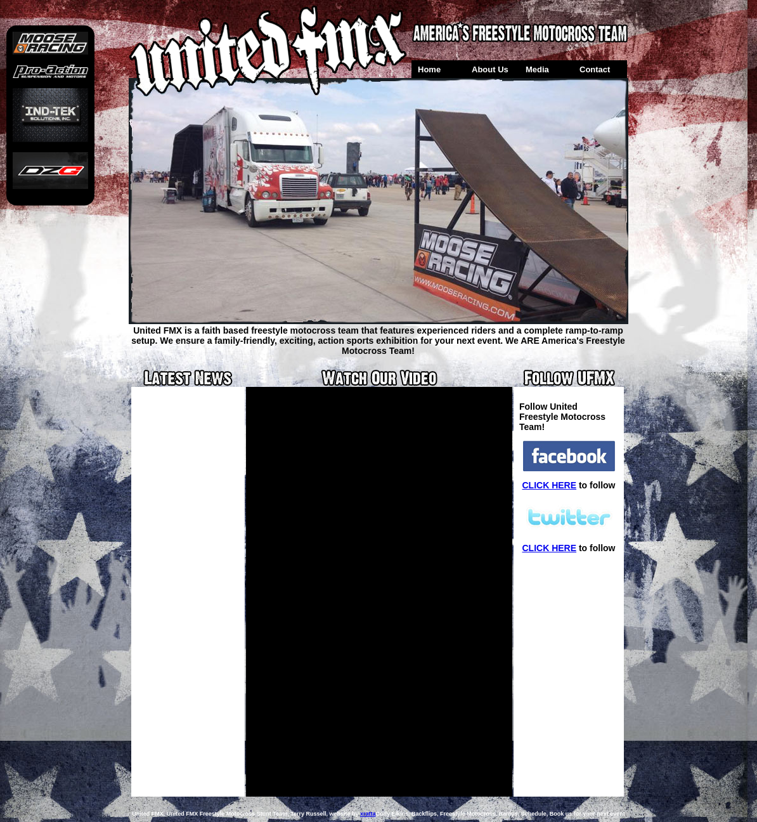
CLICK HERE (549, 485)
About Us (490, 69)
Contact (594, 69)
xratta (368, 814)
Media (537, 69)
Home (429, 69)
